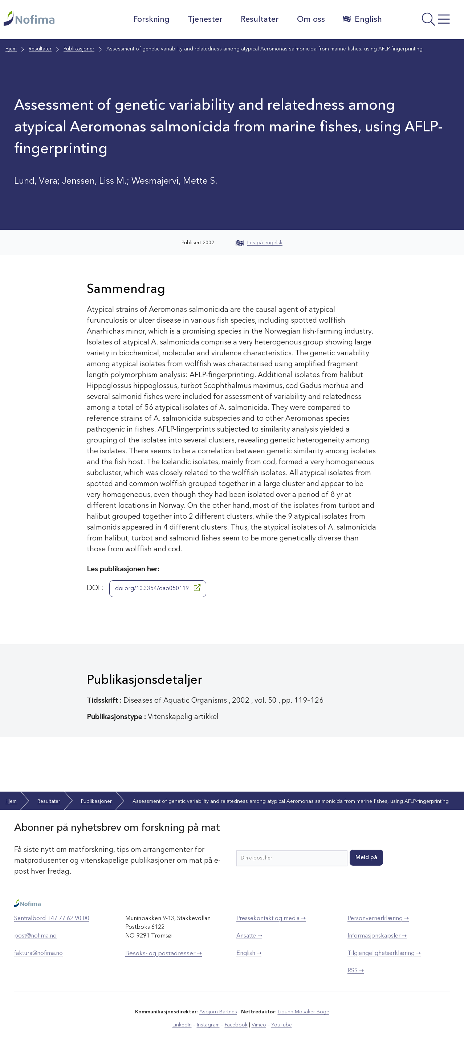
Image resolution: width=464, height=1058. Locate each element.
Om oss (311, 20)
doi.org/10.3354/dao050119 (157, 588)
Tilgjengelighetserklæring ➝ (384, 953)
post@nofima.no (35, 936)
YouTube (281, 1025)
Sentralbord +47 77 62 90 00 (51, 919)
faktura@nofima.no (38, 953)
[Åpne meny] (425, 21)
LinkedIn (182, 1025)
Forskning (151, 20)
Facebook (236, 1025)
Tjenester (205, 20)
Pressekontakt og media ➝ (271, 919)
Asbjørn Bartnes (218, 1011)
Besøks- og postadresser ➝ (163, 954)
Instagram (208, 1025)
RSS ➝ (355, 971)
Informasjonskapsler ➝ (377, 936)
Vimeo (259, 1025)
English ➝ (248, 953)
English (362, 19)
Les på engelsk (259, 242)
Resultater (260, 20)
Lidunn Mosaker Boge (303, 1011)
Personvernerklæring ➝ (378, 919)
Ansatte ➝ (249, 936)
